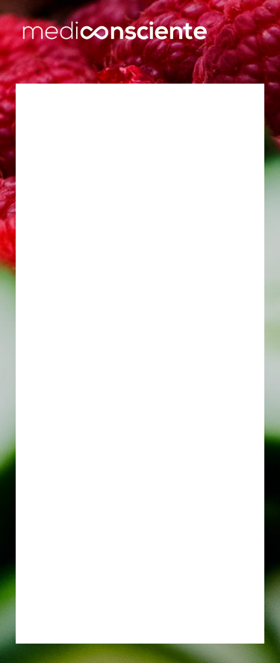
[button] (245, 32)
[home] (114, 32)
